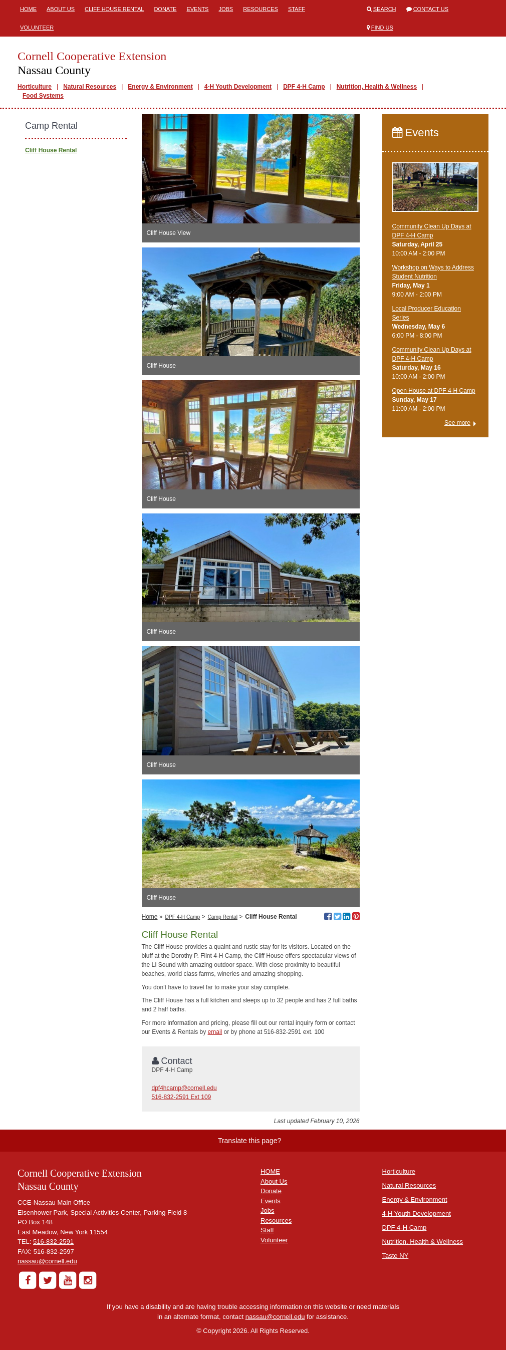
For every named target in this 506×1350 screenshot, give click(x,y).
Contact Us (431, 9)
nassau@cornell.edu (47, 1261)
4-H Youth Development (238, 86)
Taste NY (395, 1255)
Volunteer (37, 28)
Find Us (382, 28)
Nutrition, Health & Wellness (377, 86)
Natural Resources (89, 86)
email (215, 1031)
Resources (260, 9)
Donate (165, 9)
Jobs (225, 9)
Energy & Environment (160, 86)
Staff (296, 9)
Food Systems (43, 95)
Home (28, 9)
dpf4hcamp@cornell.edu (184, 1088)
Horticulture (35, 86)
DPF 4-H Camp (304, 86)
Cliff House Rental (114, 9)
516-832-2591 (53, 1241)
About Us (61, 9)
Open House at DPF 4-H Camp (433, 390)
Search (384, 9)
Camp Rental (222, 917)
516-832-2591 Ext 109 (181, 1097)
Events (197, 9)
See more (457, 422)
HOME (270, 1171)
